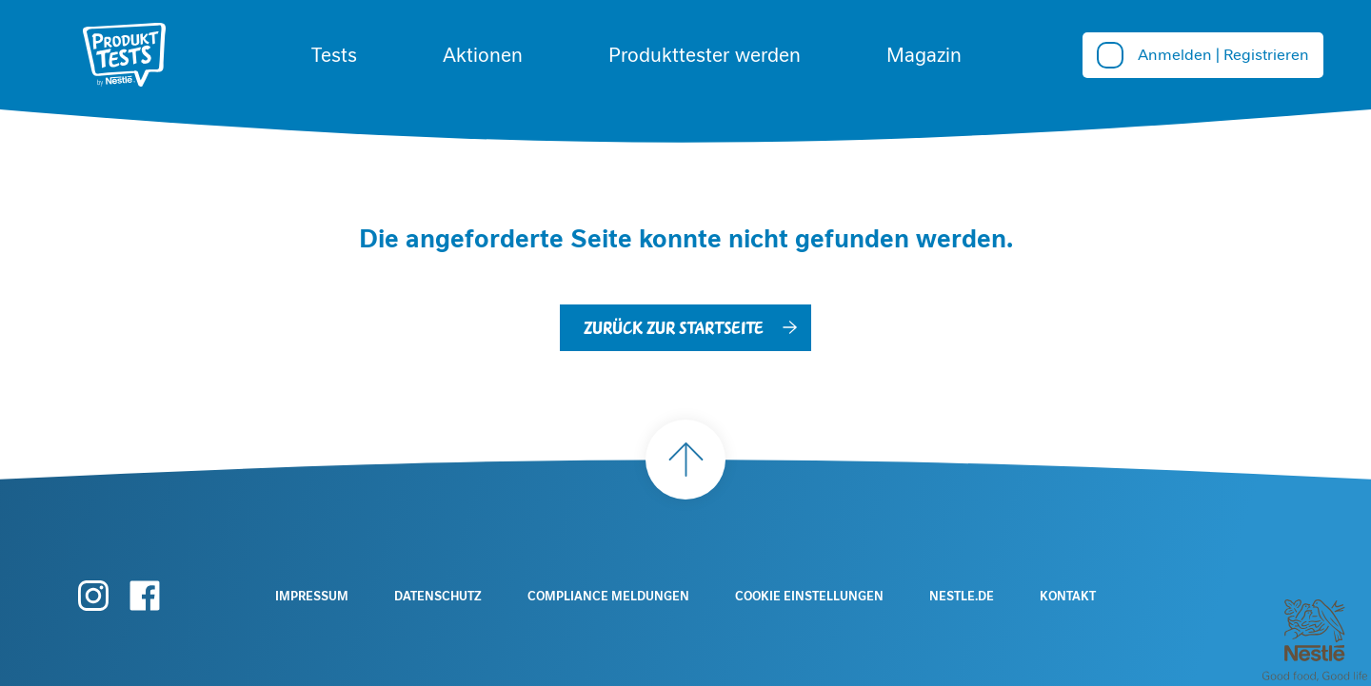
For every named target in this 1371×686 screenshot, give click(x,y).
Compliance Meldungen (608, 596)
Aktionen (483, 55)
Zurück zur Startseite (674, 327)
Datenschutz (438, 596)
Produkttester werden (704, 55)
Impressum (311, 596)
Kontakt (1068, 596)
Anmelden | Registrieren (1223, 55)
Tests (334, 55)
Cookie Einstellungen (809, 596)
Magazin (924, 55)
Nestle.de (961, 596)
